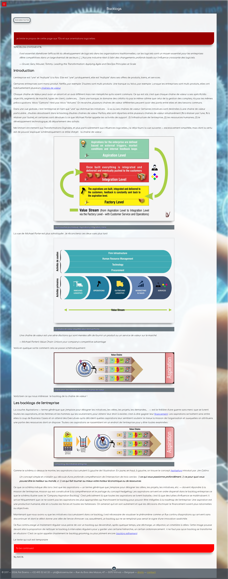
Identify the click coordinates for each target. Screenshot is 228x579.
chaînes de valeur (51, 88)
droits (140, 572)
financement (161, 414)
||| (4, 4)
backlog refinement (126, 533)
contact (151, 572)
